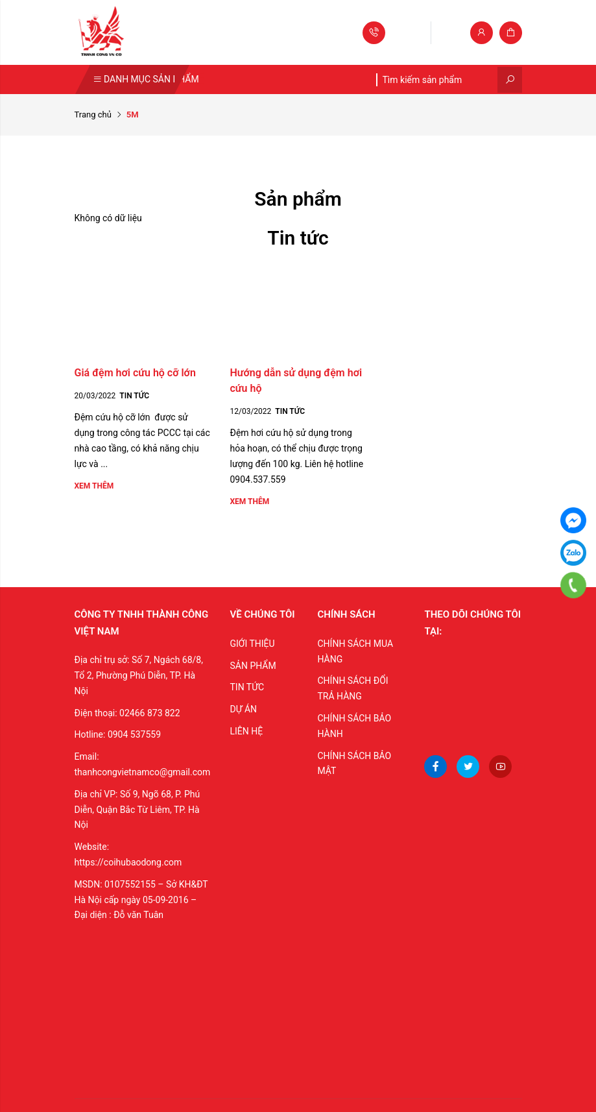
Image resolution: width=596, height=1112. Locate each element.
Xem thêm (94, 485)
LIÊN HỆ (246, 731)
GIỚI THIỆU (252, 643)
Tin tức (134, 395)
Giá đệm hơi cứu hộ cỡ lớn (135, 373)
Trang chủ (93, 114)
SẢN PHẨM (253, 665)
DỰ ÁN (243, 709)
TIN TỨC (247, 687)
